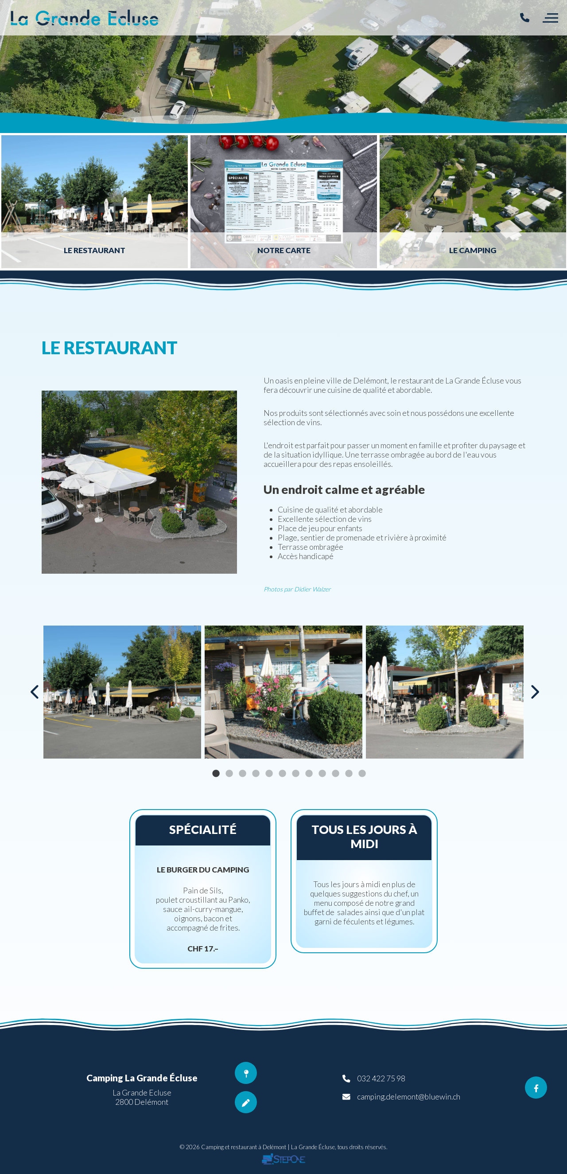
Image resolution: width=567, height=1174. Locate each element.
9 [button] (322, 773)
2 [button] (229, 773)
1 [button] (215, 773)
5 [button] (268, 773)
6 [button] (282, 773)
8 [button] (308, 773)
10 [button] (335, 773)
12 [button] (361, 773)
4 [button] (255, 773)
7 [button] (295, 773)
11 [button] (348, 773)
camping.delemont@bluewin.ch (408, 1096)
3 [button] (242, 773)
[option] (283, 66)
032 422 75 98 (381, 1078)
